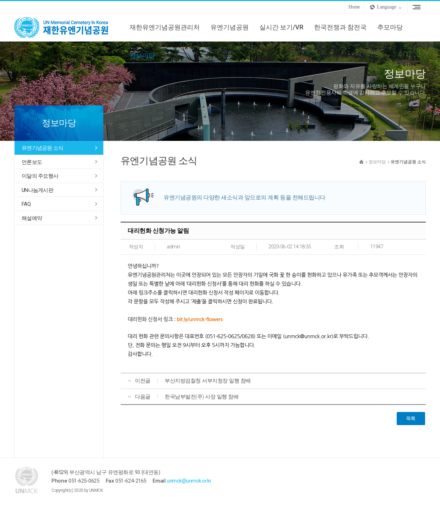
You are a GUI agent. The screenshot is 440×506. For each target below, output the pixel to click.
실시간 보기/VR (281, 27)
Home (354, 7)
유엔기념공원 (229, 27)
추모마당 (390, 27)
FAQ (26, 204)
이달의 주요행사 (40, 176)
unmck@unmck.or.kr (189, 481)
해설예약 (32, 218)
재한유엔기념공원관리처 (165, 27)
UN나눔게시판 (37, 190)
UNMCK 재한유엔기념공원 (67, 27)
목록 (411, 419)
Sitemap (416, 7)
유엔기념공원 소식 (42, 148)
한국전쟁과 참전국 (340, 27)
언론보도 (32, 162)
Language (386, 7)
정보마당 (142, 55)
